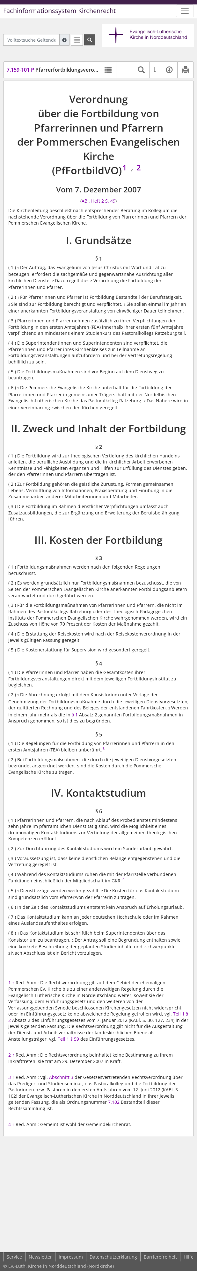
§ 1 (75, 715)
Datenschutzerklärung (113, 1257)
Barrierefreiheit (160, 1257)
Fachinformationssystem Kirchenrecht (59, 10)
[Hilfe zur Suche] (64, 40)
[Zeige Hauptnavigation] (185, 10)
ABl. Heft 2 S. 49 (98, 201)
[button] (124, 70)
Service (14, 1257)
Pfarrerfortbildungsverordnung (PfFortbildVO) (77, 69)
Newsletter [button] (40, 1257)
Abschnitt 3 (61, 1077)
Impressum (71, 1257)
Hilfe (188, 1257)
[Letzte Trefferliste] (77, 40)
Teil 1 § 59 (68, 1039)
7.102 (114, 1102)
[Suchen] (89, 40)
